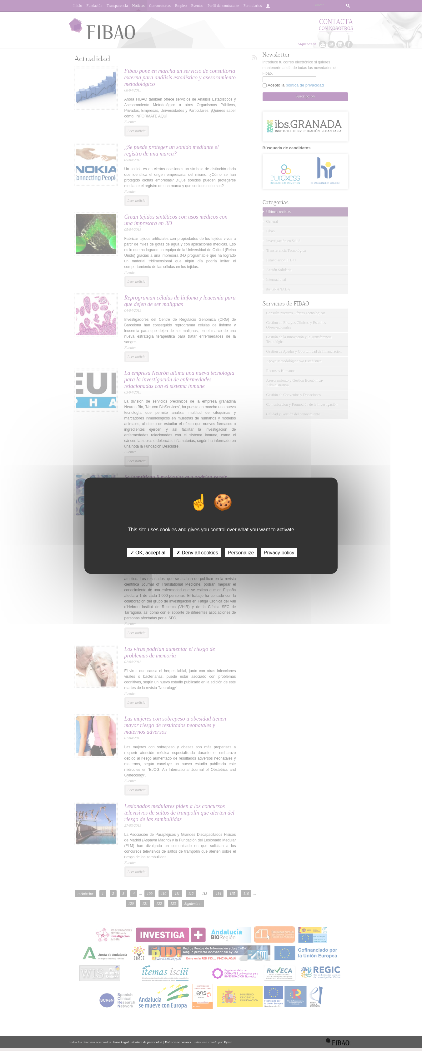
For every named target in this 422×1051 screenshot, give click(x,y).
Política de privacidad (146, 1042)
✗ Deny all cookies (197, 552)
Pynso (228, 1042)
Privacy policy (279, 552)
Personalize (241, 552)
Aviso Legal (121, 1042)
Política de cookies (178, 1042)
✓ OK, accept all (148, 552)
